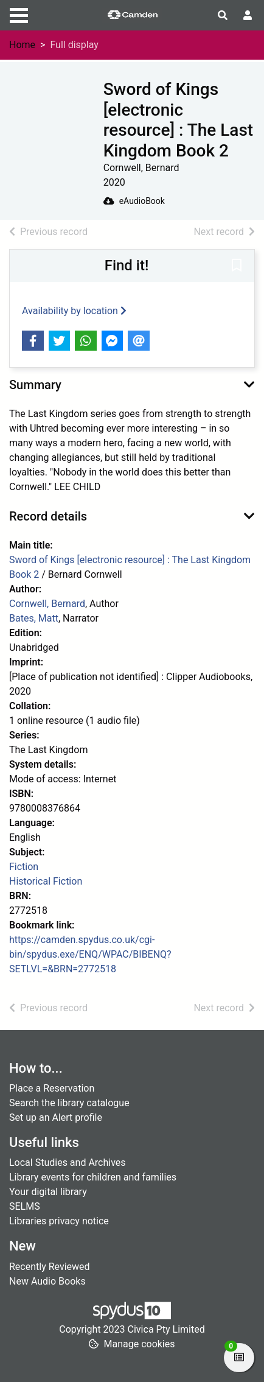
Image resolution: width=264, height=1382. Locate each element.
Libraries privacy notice (59, 1221)
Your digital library (48, 1192)
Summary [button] (35, 384)
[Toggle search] (222, 16)
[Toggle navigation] (19, 14)
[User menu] (247, 16)
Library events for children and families (92, 1177)
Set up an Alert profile (55, 1117)
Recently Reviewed (49, 1266)
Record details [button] (48, 516)
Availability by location (74, 311)
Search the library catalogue (69, 1103)
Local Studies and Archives (67, 1162)
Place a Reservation (51, 1088)
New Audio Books (47, 1281)
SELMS (24, 1206)
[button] (236, 267)
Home (22, 45)
